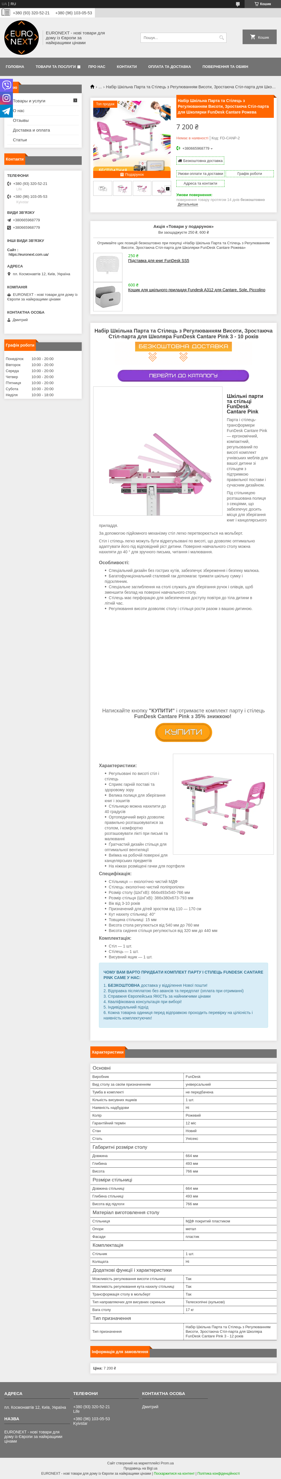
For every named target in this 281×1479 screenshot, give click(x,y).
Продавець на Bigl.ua (140, 1468)
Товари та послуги (56, 67)
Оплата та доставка (169, 67)
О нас (18, 110)
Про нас (96, 67)
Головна (15, 67)
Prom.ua (167, 1463)
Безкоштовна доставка (203, 161)
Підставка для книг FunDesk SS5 (158, 260)
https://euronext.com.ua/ (28, 254)
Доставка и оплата (31, 130)
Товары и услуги (29, 100)
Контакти (127, 67)
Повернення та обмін (225, 67)
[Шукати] (221, 38)
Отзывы (21, 120)
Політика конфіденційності (219, 1474)
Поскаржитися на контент (174, 1474)
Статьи (20, 139)
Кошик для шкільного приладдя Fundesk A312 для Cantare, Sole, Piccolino (196, 290)
